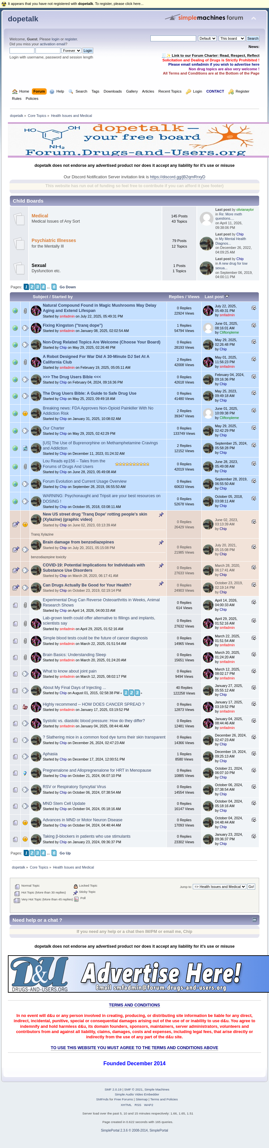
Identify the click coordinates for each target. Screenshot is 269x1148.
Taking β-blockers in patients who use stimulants (86, 836)
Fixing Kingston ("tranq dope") (72, 325)
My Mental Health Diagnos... (230, 241)
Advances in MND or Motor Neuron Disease (83, 820)
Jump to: (186, 887)
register (71, 39)
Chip (240, 234)
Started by (62, 296)
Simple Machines (157, 1089)
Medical (40, 215)
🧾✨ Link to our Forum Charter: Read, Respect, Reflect (210, 55)
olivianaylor (245, 209)
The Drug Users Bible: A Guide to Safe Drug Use (89, 393)
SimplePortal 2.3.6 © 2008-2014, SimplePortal (134, 1130)
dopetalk (23, 19)
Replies (176, 296)
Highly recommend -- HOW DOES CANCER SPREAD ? (94, 704)
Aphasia (50, 754)
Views (194, 296)
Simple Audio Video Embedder (137, 1094)
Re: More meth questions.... (228, 216)
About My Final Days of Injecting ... (74, 687)
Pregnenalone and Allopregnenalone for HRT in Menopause (97, 770)
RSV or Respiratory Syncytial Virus (74, 786)
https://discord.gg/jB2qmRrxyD (177, 177)
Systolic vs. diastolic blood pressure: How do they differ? (94, 720)
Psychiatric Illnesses (54, 240)
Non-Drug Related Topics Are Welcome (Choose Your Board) (101, 342)
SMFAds (102, 1099)
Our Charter (53, 428)
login (55, 39)
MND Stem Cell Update (64, 803)
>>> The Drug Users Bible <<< (72, 377)
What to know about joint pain (70, 671)
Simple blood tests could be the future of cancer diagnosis (95, 638)
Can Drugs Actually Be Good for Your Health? (87, 585)
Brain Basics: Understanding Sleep (74, 654)
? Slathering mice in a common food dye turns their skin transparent (104, 737)
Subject (40, 296)
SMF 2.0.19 (113, 1089)
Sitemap (142, 1099)
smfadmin (67, 316)
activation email (52, 44)
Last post (217, 296)
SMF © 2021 (133, 1089)
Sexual (39, 265)
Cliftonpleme (229, 332)
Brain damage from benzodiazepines (78, 542)
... (48, 287)
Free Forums (123, 1099)
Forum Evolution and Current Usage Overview (84, 481)
